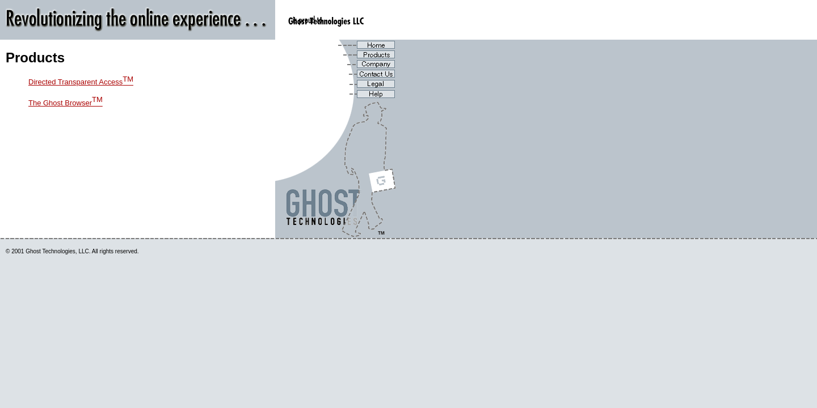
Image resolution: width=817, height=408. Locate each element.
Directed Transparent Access (80, 82)
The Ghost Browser (65, 103)
